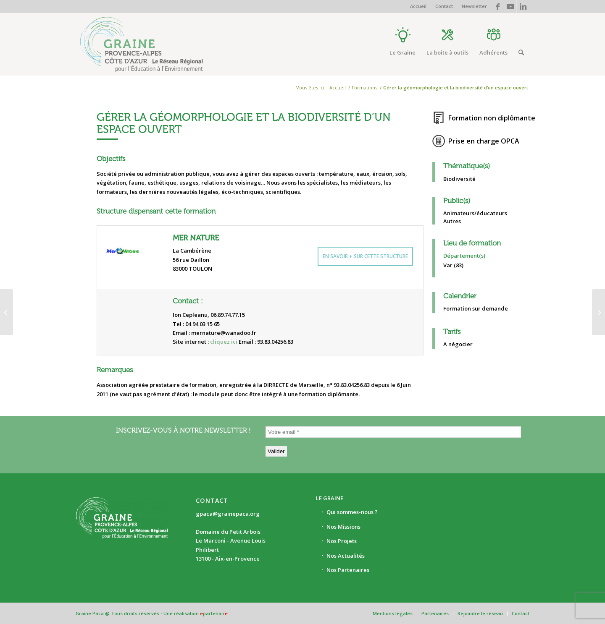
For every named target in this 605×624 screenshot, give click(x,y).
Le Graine (329, 498)
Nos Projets (341, 541)
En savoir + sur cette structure (365, 256)
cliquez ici (223, 341)
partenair (214, 613)
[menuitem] (418, 6)
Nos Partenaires (347, 570)
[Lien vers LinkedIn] (523, 6)
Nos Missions (343, 526)
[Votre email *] (393, 432)
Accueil (418, 6)
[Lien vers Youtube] (510, 6)
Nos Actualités (345, 555)
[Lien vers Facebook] (498, 6)
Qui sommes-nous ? (352, 512)
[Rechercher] (521, 52)
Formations (364, 87)
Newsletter (474, 6)
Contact (444, 6)
